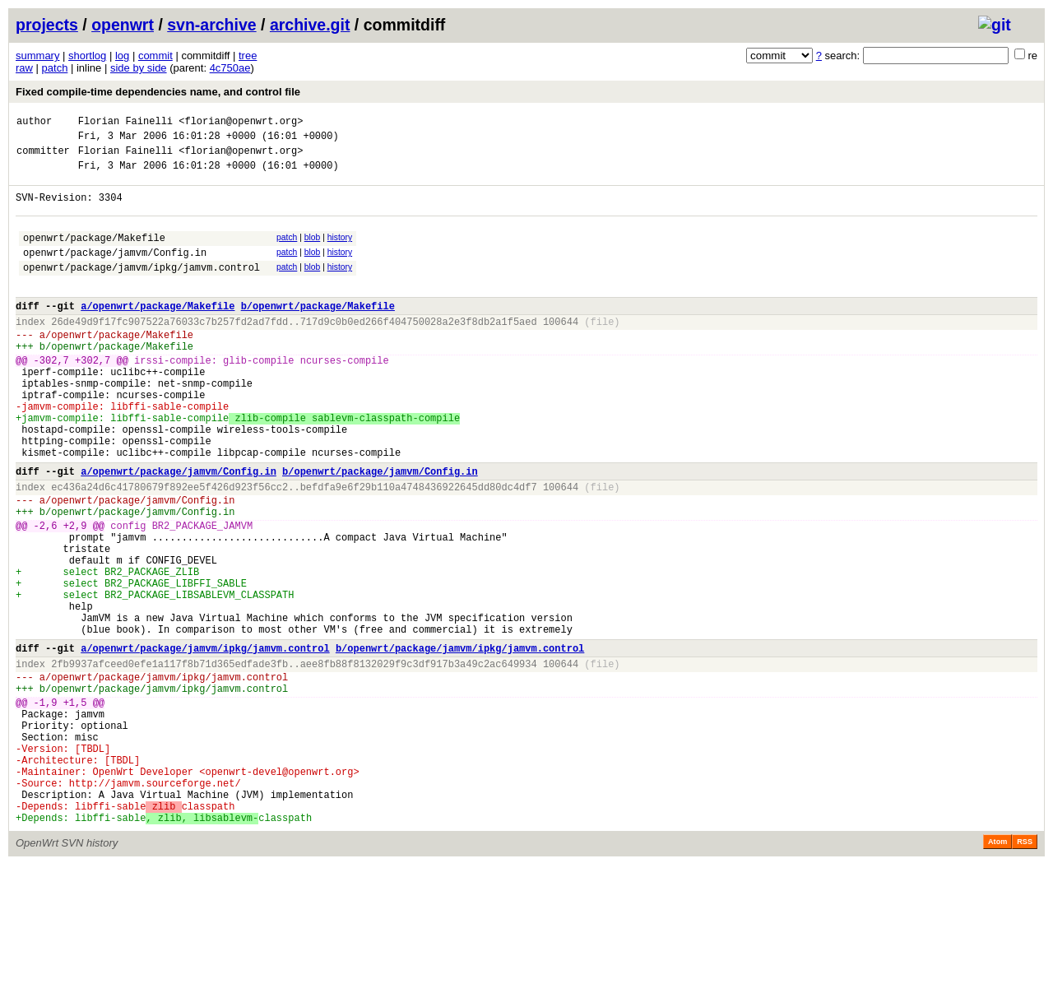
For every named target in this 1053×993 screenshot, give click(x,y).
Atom (997, 970)
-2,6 (46, 594)
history (339, 252)
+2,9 (75, 594)
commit (155, 55)
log (122, 55)
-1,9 (46, 806)
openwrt (122, 25)
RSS (1024, 970)
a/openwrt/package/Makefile (157, 333)
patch (55, 68)
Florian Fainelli (125, 123)
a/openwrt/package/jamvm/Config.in (178, 530)
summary (37, 55)
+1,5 (75, 806)
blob (312, 252)
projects (47, 25)
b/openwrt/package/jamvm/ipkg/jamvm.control (460, 742)
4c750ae (230, 68)
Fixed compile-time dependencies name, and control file (158, 92)
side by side (138, 68)
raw (24, 68)
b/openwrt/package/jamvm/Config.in (380, 530)
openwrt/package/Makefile (94, 255)
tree (248, 55)
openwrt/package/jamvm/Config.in (114, 272)
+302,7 (92, 397)
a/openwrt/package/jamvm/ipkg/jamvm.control (205, 742)
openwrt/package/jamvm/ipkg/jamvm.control (141, 289)
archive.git (310, 25)
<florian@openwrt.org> (241, 123)
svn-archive (211, 25)
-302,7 (51, 397)
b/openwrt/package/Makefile (318, 333)
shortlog (87, 55)
